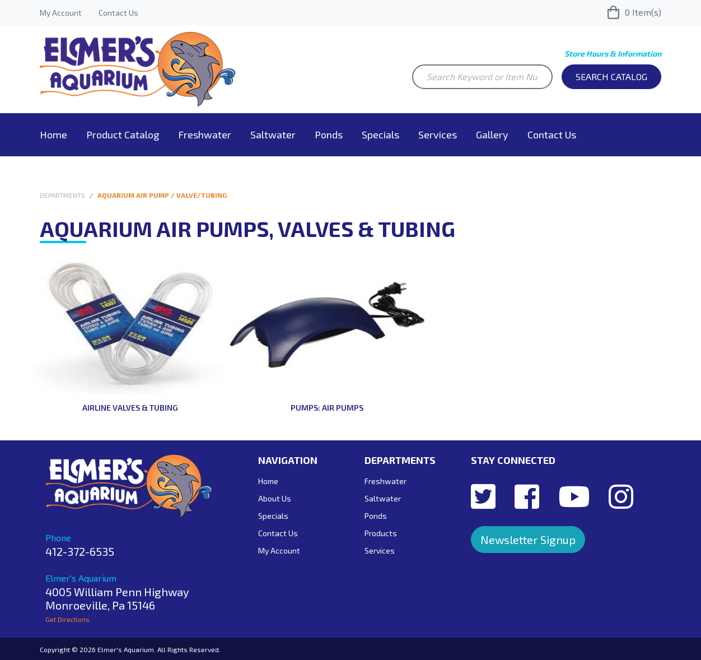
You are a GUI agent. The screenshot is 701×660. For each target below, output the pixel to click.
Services (437, 134)
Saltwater (273, 134)
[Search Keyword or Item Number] (482, 76)
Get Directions (67, 619)
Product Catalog (122, 134)
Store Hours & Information (612, 53)
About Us (274, 498)
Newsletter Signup (528, 539)
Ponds (329, 134)
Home (53, 134)
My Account (61, 12)
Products (380, 533)
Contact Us (118, 12)
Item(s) (634, 12)
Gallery (492, 134)
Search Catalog (611, 76)
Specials (380, 134)
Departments (62, 195)
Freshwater (204, 134)
